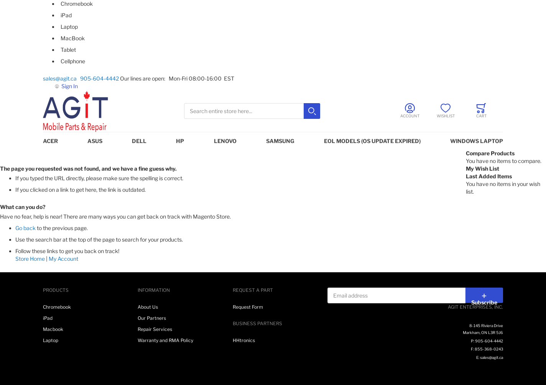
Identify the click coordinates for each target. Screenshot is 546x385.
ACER (50, 141)
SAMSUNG (280, 141)
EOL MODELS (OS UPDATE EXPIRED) (372, 141)
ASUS (94, 141)
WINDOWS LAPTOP (476, 141)
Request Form (248, 307)
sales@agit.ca (61, 78)
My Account (63, 258)
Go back (25, 228)
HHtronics (244, 340)
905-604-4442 (99, 78)
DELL (139, 141)
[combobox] (252, 111)
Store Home (30, 258)
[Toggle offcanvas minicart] (481, 110)
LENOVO (225, 141)
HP (180, 141)
